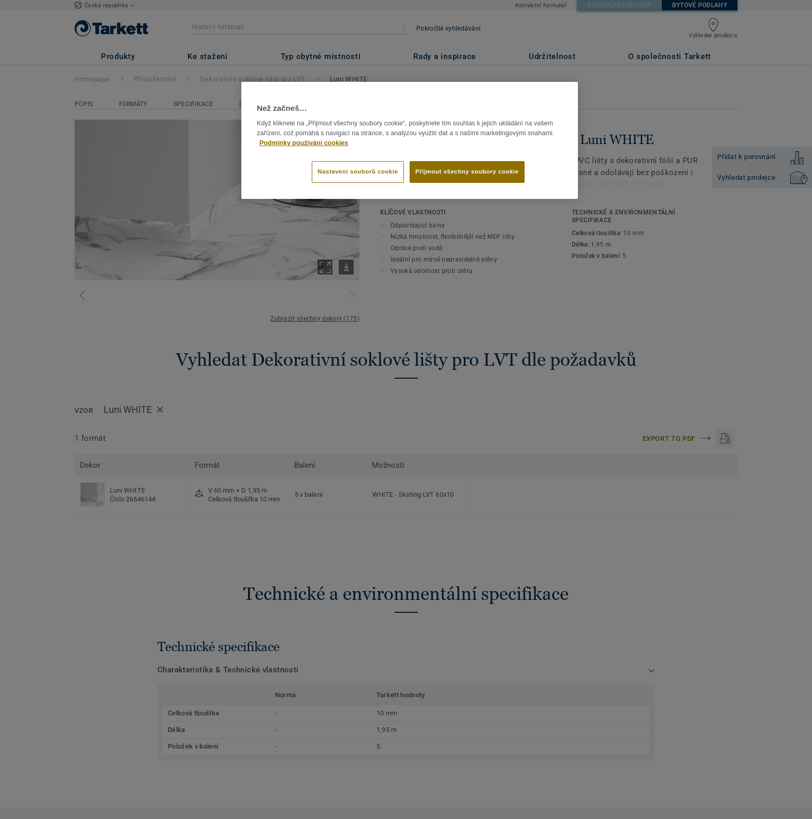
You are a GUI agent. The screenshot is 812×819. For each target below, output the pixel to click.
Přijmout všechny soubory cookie (467, 171)
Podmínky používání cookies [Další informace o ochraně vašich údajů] (303, 143)
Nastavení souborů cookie (357, 171)
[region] (409, 140)
